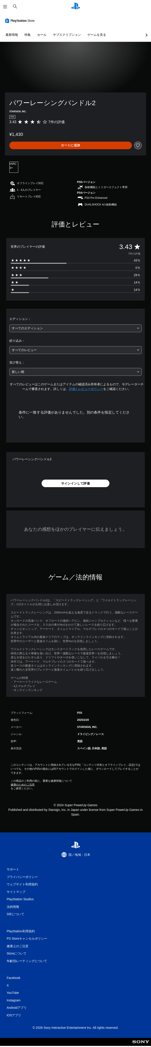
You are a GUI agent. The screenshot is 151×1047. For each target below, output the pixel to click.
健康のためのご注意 (23, 784)
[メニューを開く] (5, 6)
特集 (27, 35)
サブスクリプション (67, 35)
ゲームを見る (96, 35)
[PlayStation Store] (21, 20)
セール (41, 35)
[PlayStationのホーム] (75, 6)
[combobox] (75, 328)
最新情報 (12, 35)
